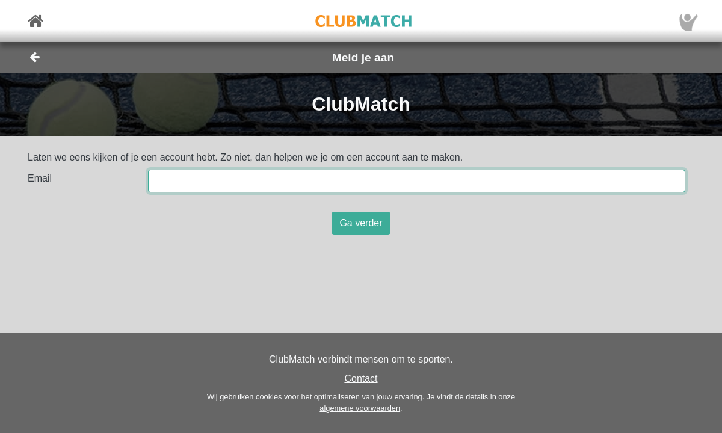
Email (40, 178)
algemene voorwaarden (359, 408)
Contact (360, 378)
